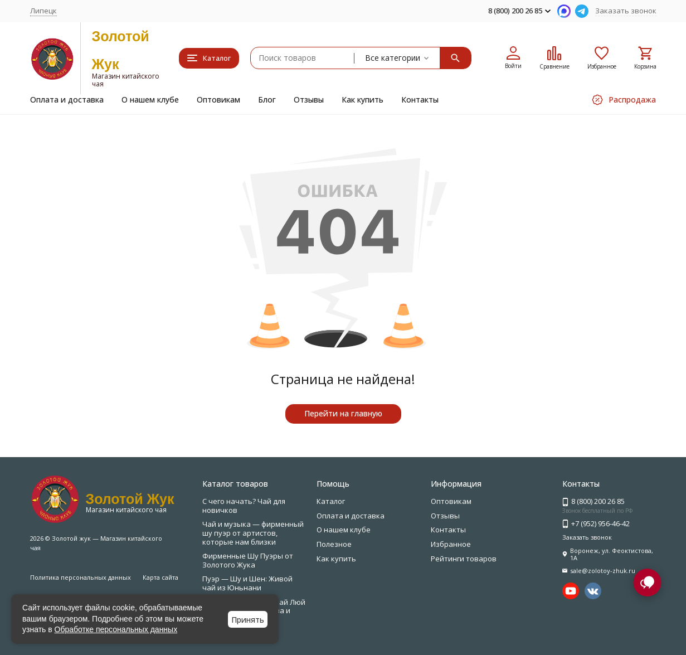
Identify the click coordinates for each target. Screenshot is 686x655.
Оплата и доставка (67, 99)
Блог (267, 99)
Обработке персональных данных (116, 629)
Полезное (334, 544)
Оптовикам (218, 99)
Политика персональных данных (80, 577)
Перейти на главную (343, 413)
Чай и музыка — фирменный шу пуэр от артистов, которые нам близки (253, 532)
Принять (247, 619)
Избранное (451, 544)
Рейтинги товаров (464, 559)
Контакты (420, 99)
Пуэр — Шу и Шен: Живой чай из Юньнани (247, 583)
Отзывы (309, 99)
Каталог (331, 501)
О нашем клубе (150, 99)
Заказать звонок (625, 11)
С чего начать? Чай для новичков (243, 505)
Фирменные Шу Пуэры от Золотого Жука (247, 560)
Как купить (362, 99)
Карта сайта (160, 577)
